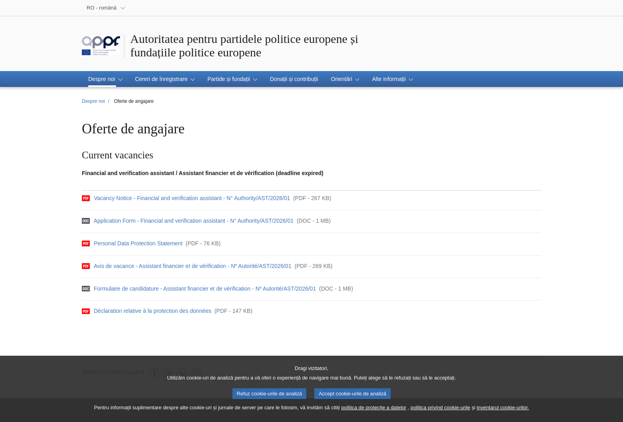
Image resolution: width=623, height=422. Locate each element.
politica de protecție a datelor (373, 411)
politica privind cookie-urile (440, 411)
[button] (105, 79)
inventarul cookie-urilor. (503, 411)
